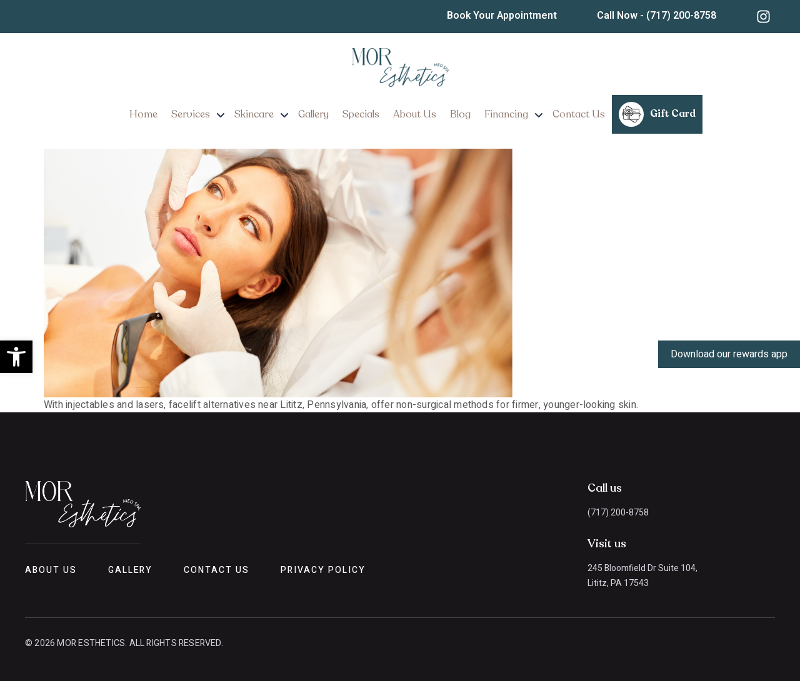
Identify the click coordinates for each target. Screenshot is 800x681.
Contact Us (578, 115)
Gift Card (657, 114)
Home (143, 115)
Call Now (656, 15)
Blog (460, 115)
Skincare (254, 115)
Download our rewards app (729, 354)
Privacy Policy (323, 570)
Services (190, 115)
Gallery (313, 115)
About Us (414, 115)
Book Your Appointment (502, 15)
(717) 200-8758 (618, 512)
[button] (16, 356)
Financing (506, 115)
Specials (360, 115)
